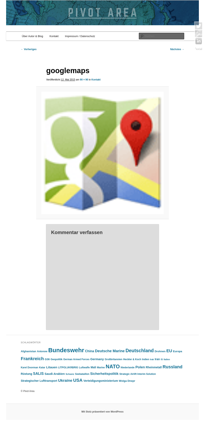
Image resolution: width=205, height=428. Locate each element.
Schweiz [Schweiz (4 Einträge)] (70, 374)
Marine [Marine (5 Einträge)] (101, 367)
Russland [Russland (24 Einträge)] (172, 366)
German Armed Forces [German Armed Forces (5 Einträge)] (76, 359)
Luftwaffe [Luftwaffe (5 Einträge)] (84, 367)
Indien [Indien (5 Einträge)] (145, 359)
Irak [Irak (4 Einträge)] (152, 359)
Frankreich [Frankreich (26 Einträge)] (32, 358)
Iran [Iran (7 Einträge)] (157, 359)
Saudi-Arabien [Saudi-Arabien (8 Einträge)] (55, 373)
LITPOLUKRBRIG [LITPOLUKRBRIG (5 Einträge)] (68, 367)
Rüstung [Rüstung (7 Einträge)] (26, 373)
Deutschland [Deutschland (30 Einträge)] (140, 350)
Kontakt (53, 36)
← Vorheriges (29, 49)
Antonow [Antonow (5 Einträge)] (42, 351)
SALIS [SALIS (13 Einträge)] (38, 374)
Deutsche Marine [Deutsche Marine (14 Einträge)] (110, 351)
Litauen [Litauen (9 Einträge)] (51, 367)
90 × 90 (84, 79)
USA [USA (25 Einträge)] (77, 380)
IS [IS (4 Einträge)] (162, 359)
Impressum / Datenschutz (80, 36)
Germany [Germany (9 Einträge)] (97, 359)
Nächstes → (177, 49)
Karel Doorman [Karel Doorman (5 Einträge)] (29, 367)
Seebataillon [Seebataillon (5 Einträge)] (82, 374)
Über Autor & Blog (32, 36)
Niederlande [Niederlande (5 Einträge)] (128, 367)
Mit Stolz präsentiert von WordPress (102, 411)
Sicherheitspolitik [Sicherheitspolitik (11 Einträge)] (104, 374)
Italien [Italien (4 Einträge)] (167, 359)
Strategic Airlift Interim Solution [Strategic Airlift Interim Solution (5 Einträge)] (137, 374)
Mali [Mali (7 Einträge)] (93, 367)
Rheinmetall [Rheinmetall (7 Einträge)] (154, 367)
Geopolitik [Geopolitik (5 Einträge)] (56, 359)
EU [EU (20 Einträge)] (169, 351)
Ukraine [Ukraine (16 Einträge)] (65, 380)
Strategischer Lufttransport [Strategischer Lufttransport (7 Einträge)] (39, 380)
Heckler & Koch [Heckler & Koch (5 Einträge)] (132, 359)
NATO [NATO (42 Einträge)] (113, 366)
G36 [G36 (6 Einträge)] (47, 359)
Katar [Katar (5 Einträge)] (42, 367)
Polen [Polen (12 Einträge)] (140, 367)
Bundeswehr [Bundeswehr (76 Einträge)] (66, 350)
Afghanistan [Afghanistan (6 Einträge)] (28, 351)
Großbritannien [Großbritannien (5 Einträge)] (113, 359)
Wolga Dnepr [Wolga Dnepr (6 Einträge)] (127, 380)
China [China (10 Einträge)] (89, 351)
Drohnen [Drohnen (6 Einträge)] (160, 351)
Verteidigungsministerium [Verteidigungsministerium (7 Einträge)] (101, 380)
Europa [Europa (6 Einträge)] (177, 351)
